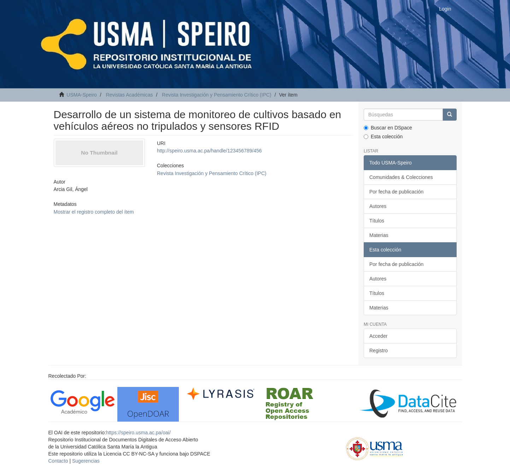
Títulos (376, 221)
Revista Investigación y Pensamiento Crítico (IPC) (216, 95)
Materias (378, 235)
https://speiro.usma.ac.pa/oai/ (138, 432)
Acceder (378, 336)
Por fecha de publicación (396, 192)
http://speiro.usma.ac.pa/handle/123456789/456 (209, 150)
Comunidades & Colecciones (401, 177)
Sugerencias (86, 461)
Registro (378, 350)
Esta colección (383, 136)
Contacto (58, 461)
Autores (377, 206)
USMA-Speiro (81, 95)
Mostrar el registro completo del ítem (94, 212)
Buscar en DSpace (388, 128)
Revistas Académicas (129, 95)
